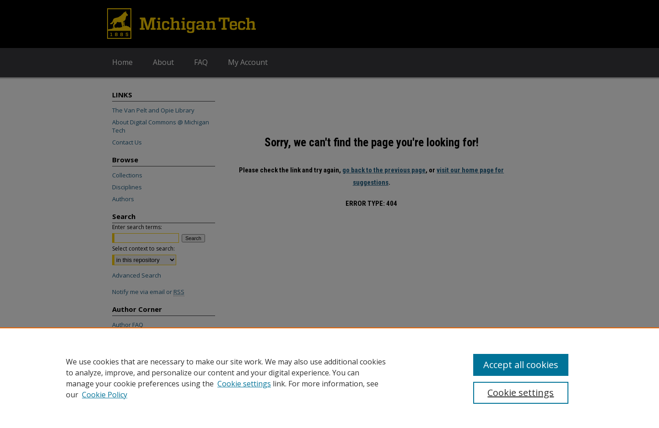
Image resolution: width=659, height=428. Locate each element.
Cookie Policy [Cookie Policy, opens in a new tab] (104, 395)
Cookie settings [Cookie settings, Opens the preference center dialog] (520, 392)
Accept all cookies (520, 364)
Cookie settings (244, 384)
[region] (329, 377)
